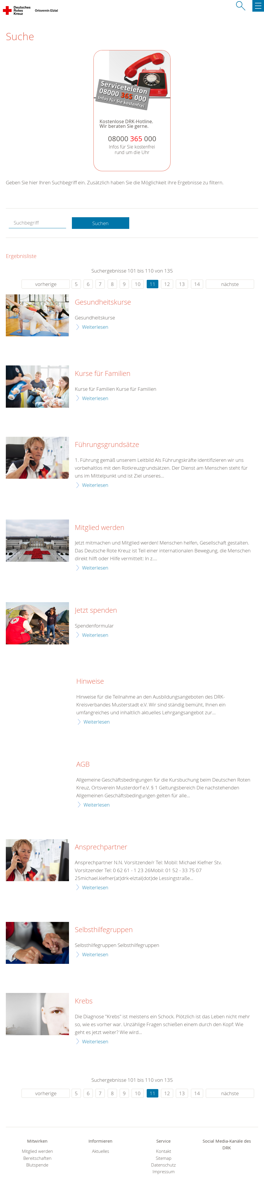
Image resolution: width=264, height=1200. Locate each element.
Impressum (164, 1171)
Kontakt (163, 1151)
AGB (83, 764)
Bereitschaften (37, 1158)
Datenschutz (163, 1165)
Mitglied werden (99, 527)
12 (167, 284)
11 (152, 284)
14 (197, 284)
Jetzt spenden (96, 610)
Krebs (84, 1001)
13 (182, 284)
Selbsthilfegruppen (104, 929)
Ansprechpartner (101, 847)
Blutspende (37, 1165)
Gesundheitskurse (103, 302)
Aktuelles (100, 1151)
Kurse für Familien (102, 373)
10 (138, 284)
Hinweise (90, 681)
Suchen (100, 223)
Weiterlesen (95, 327)
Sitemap (163, 1158)
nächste (230, 284)
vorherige (45, 284)
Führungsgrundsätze (107, 444)
